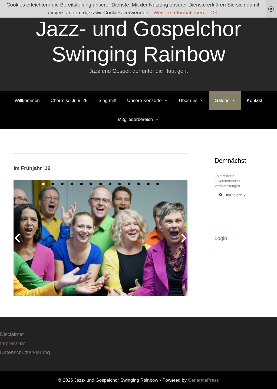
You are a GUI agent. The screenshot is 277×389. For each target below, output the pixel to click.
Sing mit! (107, 100)
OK (214, 12)
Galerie (228, 100)
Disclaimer (12, 334)
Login (221, 238)
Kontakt (254, 100)
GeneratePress (203, 380)
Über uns (194, 100)
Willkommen (27, 100)
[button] (231, 195)
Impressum (12, 343)
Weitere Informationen (178, 12)
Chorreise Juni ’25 (69, 100)
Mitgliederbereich (141, 119)
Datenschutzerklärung (25, 352)
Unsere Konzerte (150, 100)
